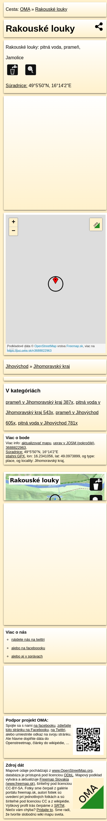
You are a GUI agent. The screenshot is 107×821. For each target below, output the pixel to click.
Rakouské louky (51, 9)
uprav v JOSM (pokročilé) (73, 443)
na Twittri (58, 730)
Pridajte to (45, 810)
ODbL (68, 775)
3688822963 (16, 447)
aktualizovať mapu (36, 443)
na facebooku (44, 725)
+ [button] (13, 222)
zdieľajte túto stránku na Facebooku (38, 727)
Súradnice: (17, 85)
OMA (25, 9)
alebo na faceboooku (28, 648)
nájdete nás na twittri (28, 639)
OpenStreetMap (45, 346)
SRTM (59, 805)
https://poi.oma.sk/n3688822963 (29, 350)
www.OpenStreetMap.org (72, 770)
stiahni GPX (15, 456)
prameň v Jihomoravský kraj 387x (39, 402)
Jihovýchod (17, 366)
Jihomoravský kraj (51, 366)
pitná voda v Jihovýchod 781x (48, 423)
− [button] (13, 231)
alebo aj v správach (27, 656)
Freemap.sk (74, 346)
